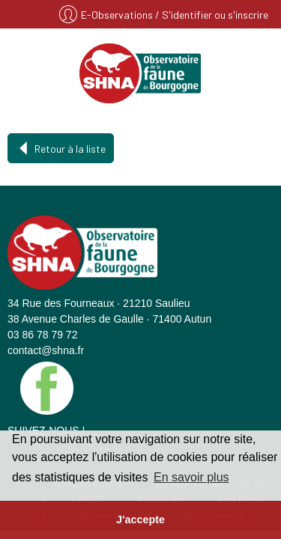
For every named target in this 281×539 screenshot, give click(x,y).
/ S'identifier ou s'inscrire (211, 14)
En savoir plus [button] (191, 477)
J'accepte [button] (140, 520)
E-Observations (118, 14)
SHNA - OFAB (140, 73)
